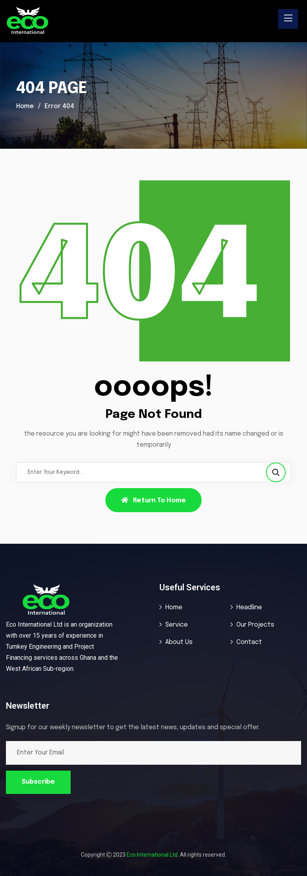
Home (25, 106)
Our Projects (255, 624)
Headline (249, 607)
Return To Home (153, 500)
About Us (179, 642)
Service (176, 624)
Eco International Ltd (152, 855)
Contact (249, 642)
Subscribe (38, 782)
